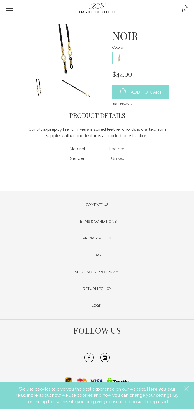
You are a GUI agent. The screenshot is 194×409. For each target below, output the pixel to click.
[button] (186, 389)
